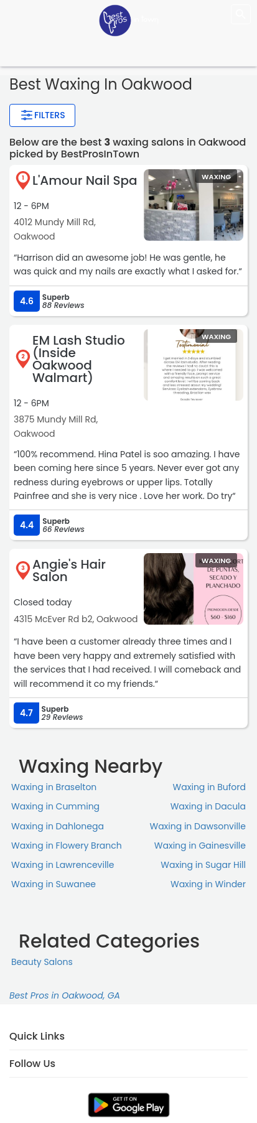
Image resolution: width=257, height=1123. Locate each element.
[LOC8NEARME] (129, 20)
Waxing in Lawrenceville (62, 865)
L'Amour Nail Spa (85, 180)
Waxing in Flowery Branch (66, 845)
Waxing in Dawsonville (197, 826)
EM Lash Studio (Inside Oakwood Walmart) (78, 359)
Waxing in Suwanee (53, 884)
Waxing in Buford (209, 787)
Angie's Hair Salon (69, 570)
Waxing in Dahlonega (57, 826)
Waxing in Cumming (55, 806)
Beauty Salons (42, 962)
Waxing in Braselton (53, 787)
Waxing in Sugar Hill (203, 865)
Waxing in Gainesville (200, 845)
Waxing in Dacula (208, 806)
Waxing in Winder (208, 884)
